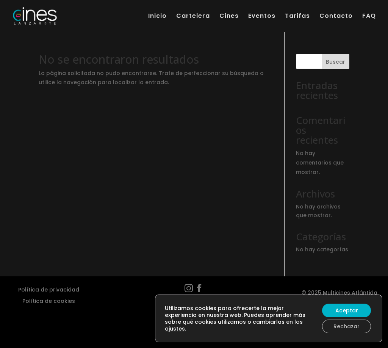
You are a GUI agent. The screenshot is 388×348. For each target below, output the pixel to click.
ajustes (175, 328)
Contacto (336, 16)
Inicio (157, 16)
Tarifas (297, 16)
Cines (229, 16)
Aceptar (346, 310)
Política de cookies (48, 300)
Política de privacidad (48, 289)
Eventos (261, 16)
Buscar (335, 62)
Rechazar (346, 326)
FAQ (369, 16)
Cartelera (193, 16)
